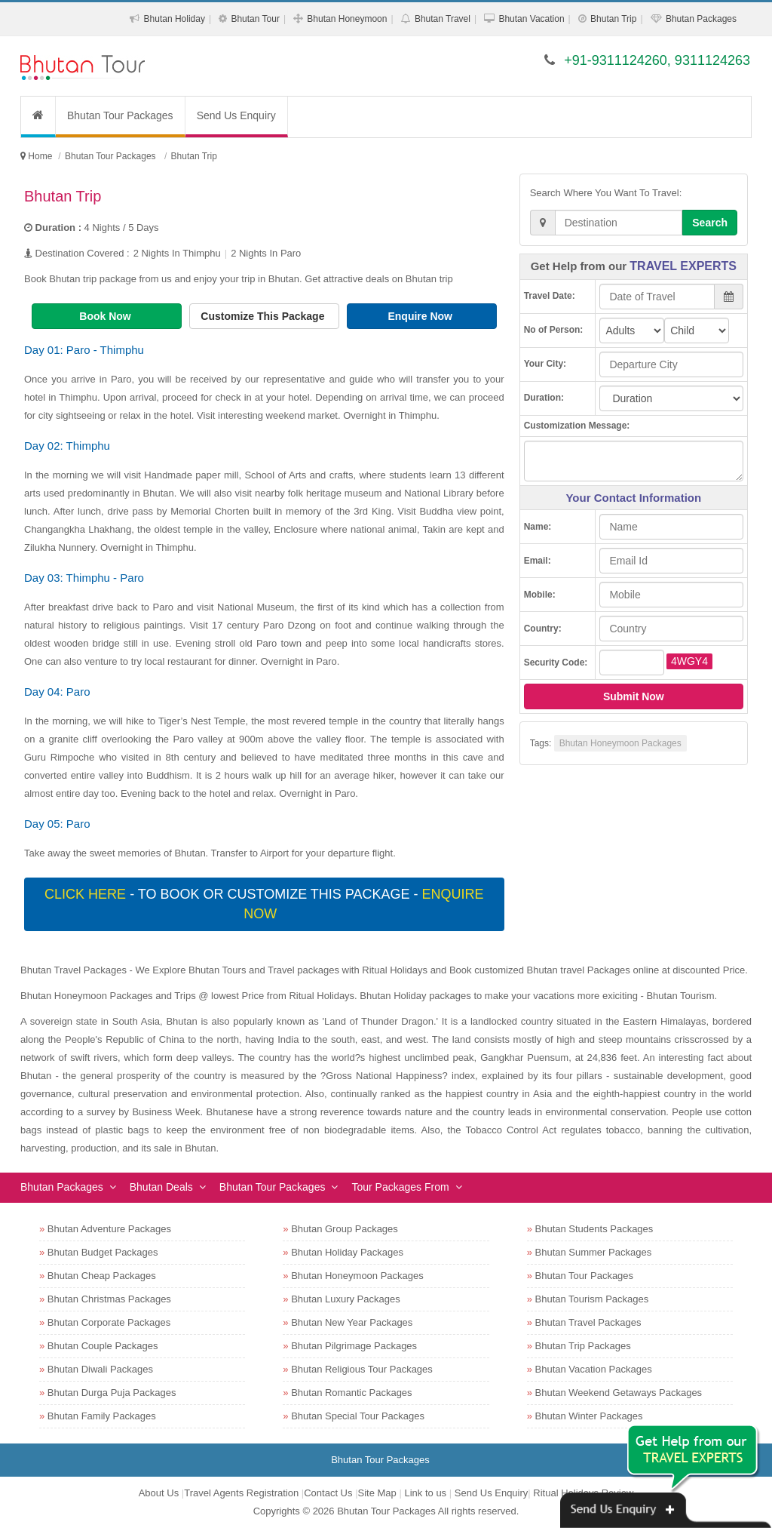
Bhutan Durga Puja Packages (111, 1392)
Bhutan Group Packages (344, 1228)
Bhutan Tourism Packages (592, 1299)
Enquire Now (421, 316)
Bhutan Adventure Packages (109, 1228)
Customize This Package (264, 316)
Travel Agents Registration (241, 1493)
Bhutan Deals (161, 1187)
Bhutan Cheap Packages (101, 1275)
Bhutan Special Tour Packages (357, 1416)
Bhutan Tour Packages (120, 115)
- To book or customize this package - (263, 904)
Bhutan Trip (613, 19)
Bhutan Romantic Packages (351, 1392)
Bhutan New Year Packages (351, 1322)
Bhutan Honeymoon (347, 19)
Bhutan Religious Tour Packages (362, 1369)
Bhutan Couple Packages (102, 1345)
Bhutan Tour (255, 19)
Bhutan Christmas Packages (109, 1299)
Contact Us (328, 1493)
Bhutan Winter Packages (589, 1416)
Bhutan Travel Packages (588, 1322)
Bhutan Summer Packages (593, 1252)
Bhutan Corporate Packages (108, 1322)
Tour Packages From (400, 1187)
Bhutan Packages (701, 19)
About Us (159, 1493)
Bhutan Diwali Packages (100, 1369)
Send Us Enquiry (236, 115)
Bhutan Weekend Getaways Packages (619, 1392)
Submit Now (633, 696)
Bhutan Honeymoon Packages (620, 743)
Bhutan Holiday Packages (347, 1252)
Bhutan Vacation (531, 19)
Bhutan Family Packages (101, 1416)
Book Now (106, 316)
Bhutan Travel (442, 19)
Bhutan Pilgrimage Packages (354, 1345)
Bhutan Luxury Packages (345, 1299)
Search (710, 223)
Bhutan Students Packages (594, 1228)
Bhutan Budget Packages (102, 1252)
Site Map (377, 1493)
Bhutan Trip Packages (583, 1345)
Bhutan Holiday (174, 19)
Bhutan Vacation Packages (593, 1369)
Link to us (425, 1493)
